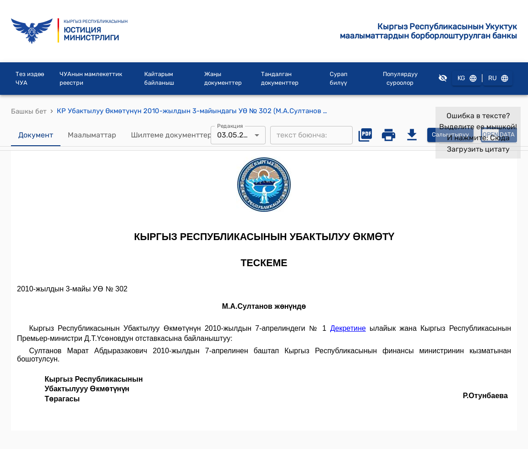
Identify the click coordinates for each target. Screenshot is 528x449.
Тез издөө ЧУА (30, 79)
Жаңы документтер (223, 79)
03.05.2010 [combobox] (236, 135)
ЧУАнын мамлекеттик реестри (91, 79)
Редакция (230, 125)
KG (466, 78)
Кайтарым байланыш (159, 79)
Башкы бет (29, 111)
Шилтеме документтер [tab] (171, 135)
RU (497, 78)
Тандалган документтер (280, 79)
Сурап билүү (339, 79)
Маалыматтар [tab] (92, 135)
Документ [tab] (35, 135)
